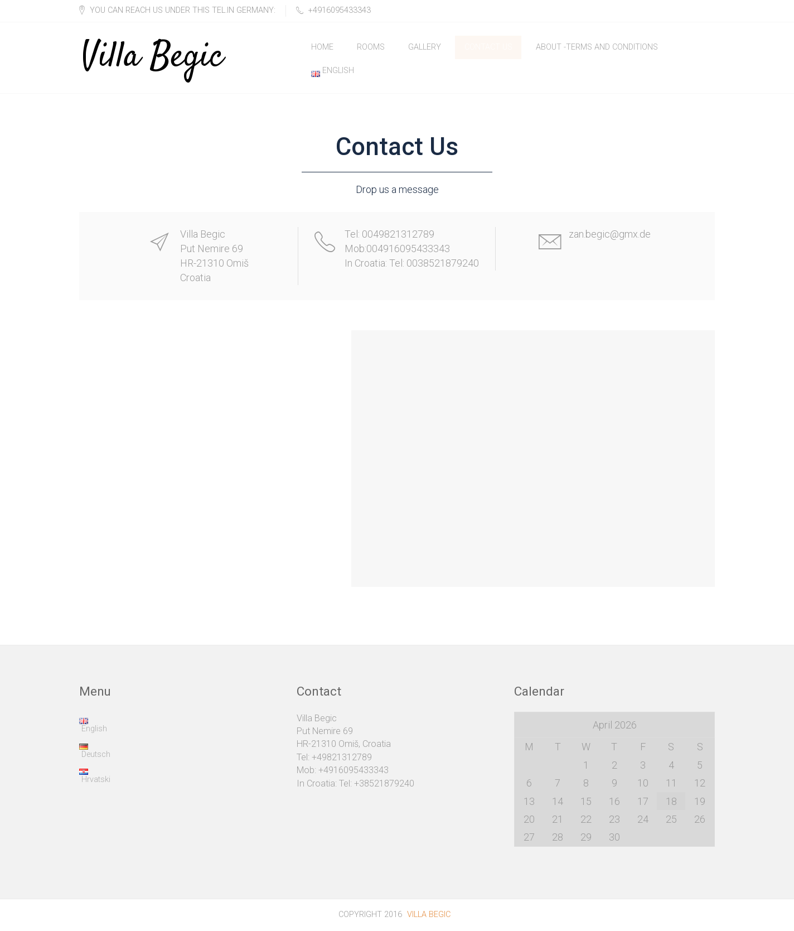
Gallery (424, 47)
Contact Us (488, 47)
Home (322, 47)
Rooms (371, 47)
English (332, 71)
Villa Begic (152, 47)
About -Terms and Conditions (597, 47)
